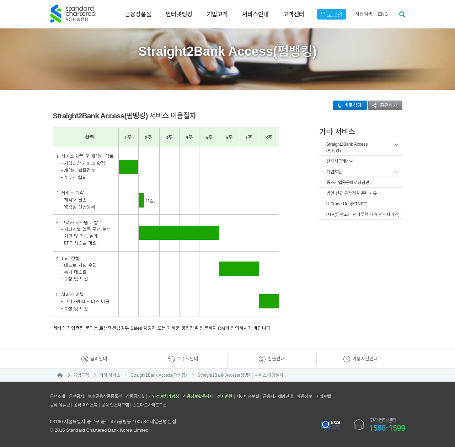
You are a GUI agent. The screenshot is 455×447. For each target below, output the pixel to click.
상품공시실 (135, 396)
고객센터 (293, 14)
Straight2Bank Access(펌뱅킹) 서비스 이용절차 (240, 375)
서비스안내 (255, 14)
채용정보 (304, 396)
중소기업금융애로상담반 (347, 182)
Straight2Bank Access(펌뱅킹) (347, 147)
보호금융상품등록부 (105, 396)
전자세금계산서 (340, 161)
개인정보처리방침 (164, 396)
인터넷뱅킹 (179, 14)
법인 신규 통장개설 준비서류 (351, 193)
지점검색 (363, 14)
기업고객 (217, 14)
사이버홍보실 (247, 396)
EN (383, 14)
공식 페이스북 (85, 405)
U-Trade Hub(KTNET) (347, 203)
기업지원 (334, 171)
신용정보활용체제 (198, 396)
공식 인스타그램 (115, 405)
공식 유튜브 (60, 405)
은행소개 (57, 396)
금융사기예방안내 (278, 396)
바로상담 (347, 105)
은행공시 (76, 396)
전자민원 (224, 396)
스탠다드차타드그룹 (149, 405)
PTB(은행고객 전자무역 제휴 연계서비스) (363, 214)
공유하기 (383, 105)
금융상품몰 (138, 14)
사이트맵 (323, 396)
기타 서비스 (110, 375)
